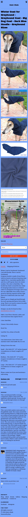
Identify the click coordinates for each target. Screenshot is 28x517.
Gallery (18, 497)
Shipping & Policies (13, 266)
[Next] (26, 487)
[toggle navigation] (2, 2)
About (7, 497)
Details (3, 266)
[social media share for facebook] (1, 262)
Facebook (4, 504)
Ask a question (14, 262)
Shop (2, 497)
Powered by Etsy (6, 514)
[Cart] (26, 2)
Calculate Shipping (6, 244)
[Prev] (1, 487)
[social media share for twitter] (4, 262)
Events (12, 497)
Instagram (11, 504)
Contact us (13, 498)
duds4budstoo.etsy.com (8, 311)
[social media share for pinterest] (7, 262)
